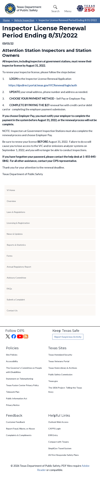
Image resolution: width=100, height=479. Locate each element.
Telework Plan (12, 392)
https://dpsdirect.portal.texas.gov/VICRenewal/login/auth (43, 85)
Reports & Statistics (16, 245)
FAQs (9, 288)
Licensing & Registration (18, 223)
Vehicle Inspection (24, 20)
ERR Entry (53, 435)
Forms (9, 255)
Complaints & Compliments (18, 435)
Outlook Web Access (58, 422)
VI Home (11, 190)
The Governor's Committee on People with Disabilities (24, 370)
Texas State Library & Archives (62, 368)
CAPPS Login (54, 428)
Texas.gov (53, 381)
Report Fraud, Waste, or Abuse (20, 428)
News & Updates (15, 234)
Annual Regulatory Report (19, 266)
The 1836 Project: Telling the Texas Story (65, 389)
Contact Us (12, 310)
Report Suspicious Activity (67, 336)
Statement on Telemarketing (19, 378)
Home (6, 20)
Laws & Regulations (16, 212)
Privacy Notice (12, 405)
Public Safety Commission (60, 374)
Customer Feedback (15, 422)
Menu (67, 11)
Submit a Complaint (16, 299)
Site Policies (11, 354)
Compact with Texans (58, 441)
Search (55, 11)
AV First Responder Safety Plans (63, 455)
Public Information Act (16, 398)
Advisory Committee (16, 277)
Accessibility (12, 361)
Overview (11, 201)
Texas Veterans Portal (58, 361)
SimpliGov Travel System (59, 448)
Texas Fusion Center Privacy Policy (22, 385)
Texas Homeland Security (60, 354)
